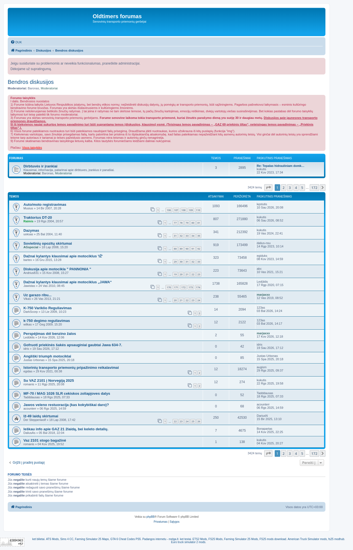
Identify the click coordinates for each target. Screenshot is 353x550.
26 (198, 421)
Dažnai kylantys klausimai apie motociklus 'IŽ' (63, 256)
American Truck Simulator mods (307, 539)
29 (175, 261)
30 (181, 261)
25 (192, 421)
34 (192, 235)
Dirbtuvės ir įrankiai (40, 166)
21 (187, 274)
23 (198, 274)
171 (176, 287)
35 (198, 235)
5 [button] (302, 187)
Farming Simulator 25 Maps (92, 539)
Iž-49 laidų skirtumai (40, 416)
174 (198, 287)
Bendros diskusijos (31, 82)
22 (192, 274)
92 (198, 248)
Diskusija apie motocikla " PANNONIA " (57, 269)
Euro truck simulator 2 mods (188, 542)
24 (198, 300)
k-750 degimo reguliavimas (46, 321)
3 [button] (290, 187)
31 (175, 235)
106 (169, 210)
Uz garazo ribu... (37, 295)
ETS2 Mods (199, 539)
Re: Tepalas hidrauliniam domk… (280, 165)
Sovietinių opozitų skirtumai (47, 243)
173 (191, 287)
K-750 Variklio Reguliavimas (47, 308)
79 (187, 223)
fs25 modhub (336, 539)
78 (181, 223)
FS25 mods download (273, 539)
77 (175, 223)
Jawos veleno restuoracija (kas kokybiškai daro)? (66, 405)
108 (183, 210)
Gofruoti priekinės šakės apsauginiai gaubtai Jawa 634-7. (72, 345)
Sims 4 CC (66, 539)
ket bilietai (38, 539)
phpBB (150, 516)
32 (181, 235)
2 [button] (284, 187)
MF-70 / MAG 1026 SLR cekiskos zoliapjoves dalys (66, 393)
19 (175, 274)
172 (183, 287)
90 (187, 248)
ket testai (185, 539)
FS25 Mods (215, 539)
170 (169, 287)
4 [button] (296, 187)
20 (181, 274)
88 (175, 248)
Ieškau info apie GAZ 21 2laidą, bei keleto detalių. (65, 429)
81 (198, 223)
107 (176, 210)
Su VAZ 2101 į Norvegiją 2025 (48, 380)
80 (192, 223)
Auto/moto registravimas (44, 204)
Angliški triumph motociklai (47, 356)
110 (198, 210)
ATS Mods (52, 539)
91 (192, 248)
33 (187, 235)
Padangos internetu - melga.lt (160, 539)
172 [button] (314, 187)
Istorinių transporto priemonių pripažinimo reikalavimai (71, 367)
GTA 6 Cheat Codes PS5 (125, 539)
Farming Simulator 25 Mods (241, 539)
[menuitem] (16, 42)
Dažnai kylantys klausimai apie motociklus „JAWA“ (67, 282)
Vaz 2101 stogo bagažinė (44, 440)
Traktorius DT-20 (37, 217)
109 (191, 210)
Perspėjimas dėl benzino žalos (49, 334)
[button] (268, 187)
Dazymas (31, 230)
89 (181, 248)
